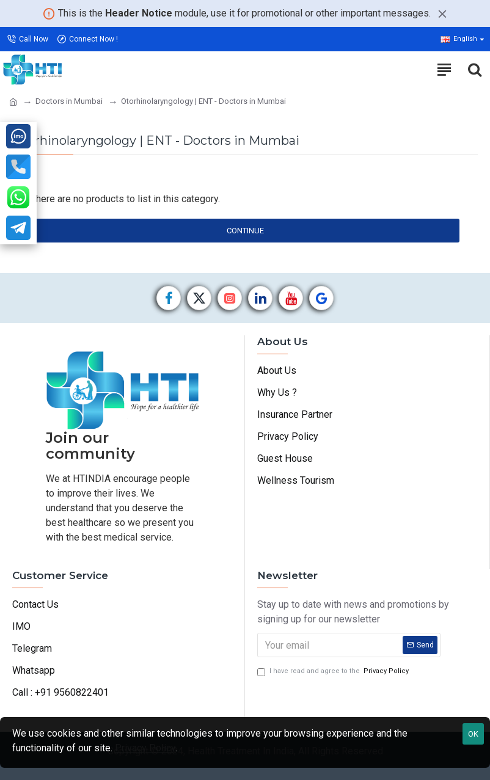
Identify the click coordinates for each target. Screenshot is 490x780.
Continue (245, 230)
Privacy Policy (145, 748)
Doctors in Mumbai (69, 101)
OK (473, 733)
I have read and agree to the (334, 671)
